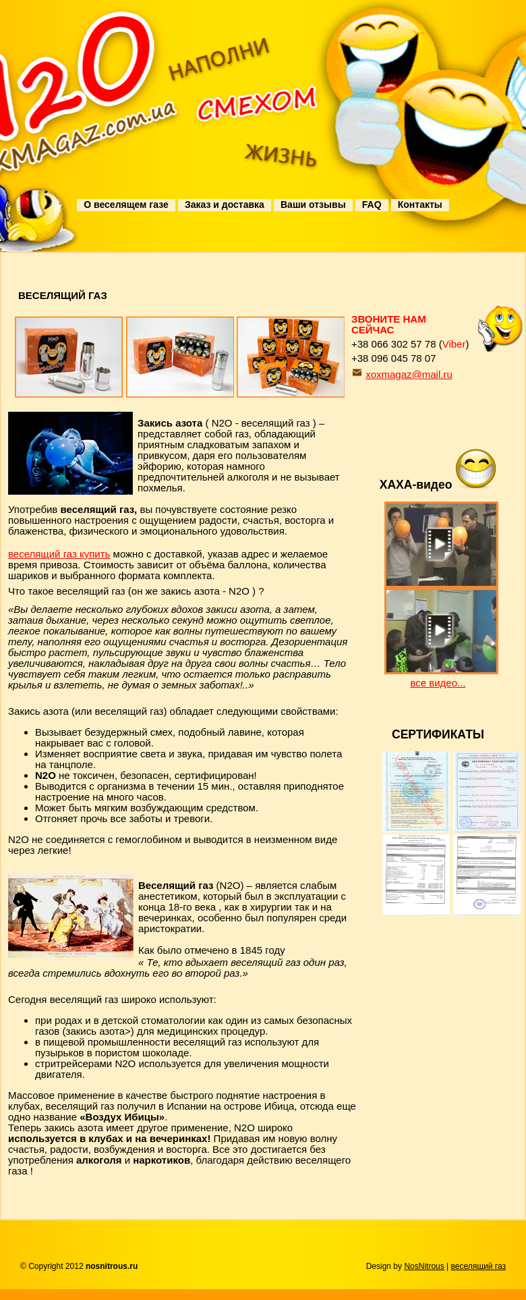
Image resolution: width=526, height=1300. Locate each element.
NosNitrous (424, 1266)
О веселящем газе (126, 204)
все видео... (437, 682)
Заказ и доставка (224, 204)
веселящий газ (478, 1266)
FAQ (372, 204)
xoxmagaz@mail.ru (409, 374)
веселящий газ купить (59, 554)
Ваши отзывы (313, 204)
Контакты (420, 204)
